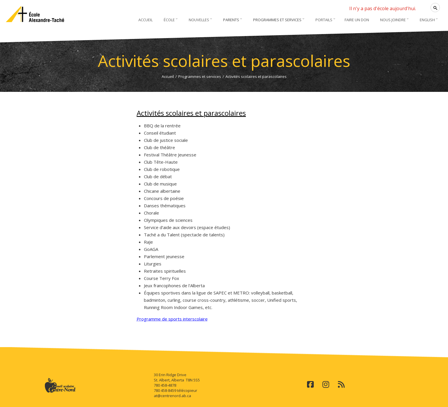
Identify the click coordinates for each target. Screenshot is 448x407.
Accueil (168, 76)
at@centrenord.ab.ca (172, 395)
